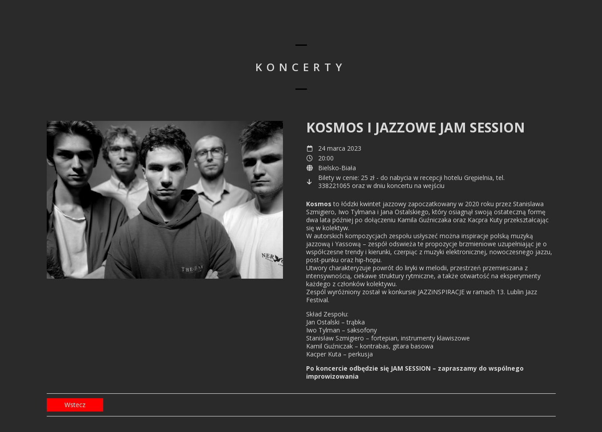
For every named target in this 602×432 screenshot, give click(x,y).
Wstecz (75, 404)
